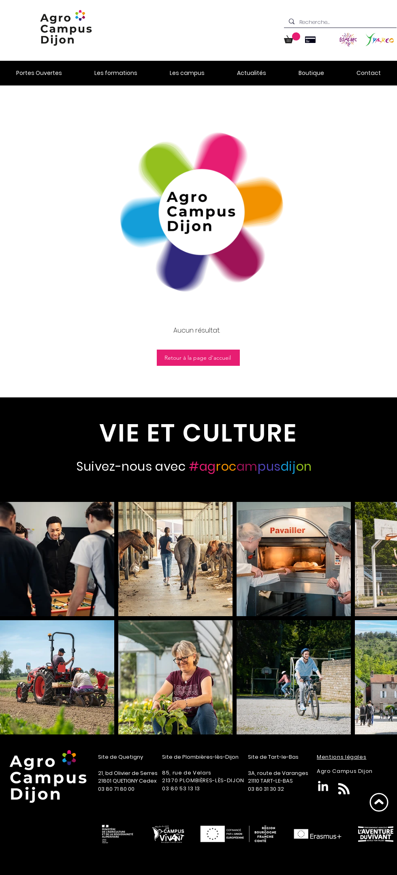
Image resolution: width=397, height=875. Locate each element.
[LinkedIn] (323, 787)
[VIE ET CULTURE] (198, 432)
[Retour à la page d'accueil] (198, 358)
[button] (292, 37)
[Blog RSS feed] (344, 789)
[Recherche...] (339, 22)
